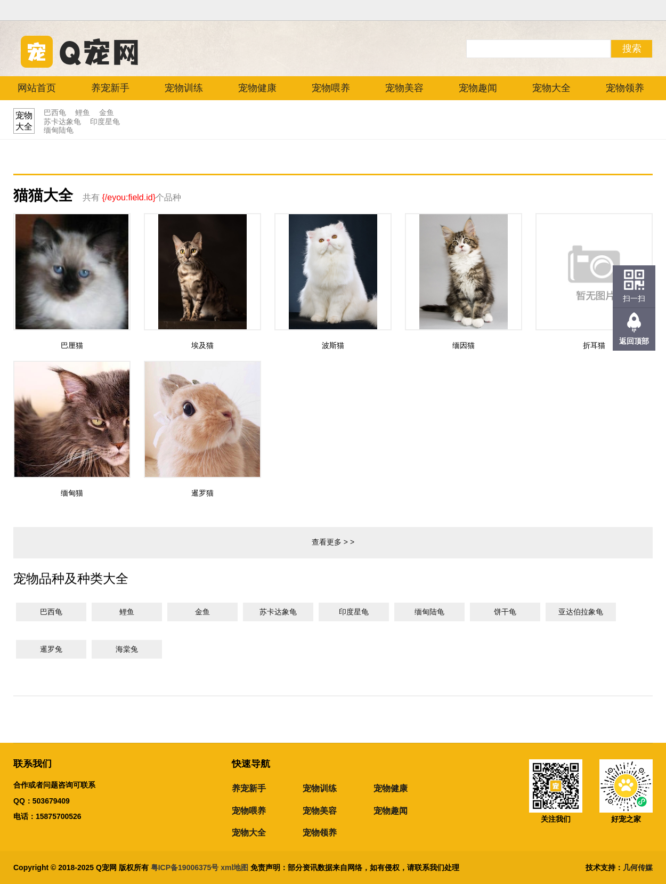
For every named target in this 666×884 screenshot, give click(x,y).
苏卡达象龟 (62, 121)
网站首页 (37, 88)
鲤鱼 (82, 112)
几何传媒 (638, 867)
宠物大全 (551, 88)
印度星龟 (105, 121)
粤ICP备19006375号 (185, 867)
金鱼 (106, 112)
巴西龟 (55, 112)
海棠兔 (127, 649)
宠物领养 (625, 88)
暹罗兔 (51, 649)
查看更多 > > (333, 542)
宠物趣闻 (478, 88)
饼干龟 (505, 611)
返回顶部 (634, 341)
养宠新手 (110, 88)
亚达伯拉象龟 (580, 611)
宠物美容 (404, 88)
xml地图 (235, 867)
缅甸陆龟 (59, 130)
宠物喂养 (331, 88)
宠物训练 (184, 88)
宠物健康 (257, 88)
